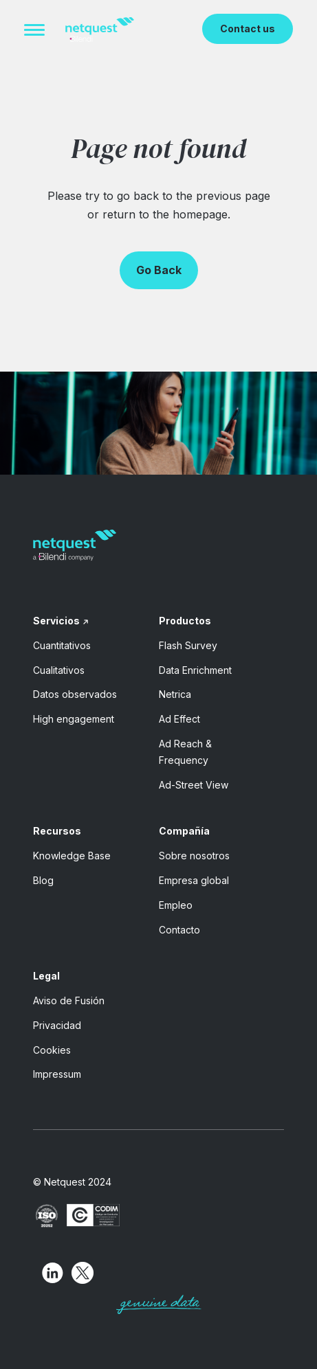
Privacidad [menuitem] (57, 1025)
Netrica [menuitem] (175, 694)
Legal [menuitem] (46, 976)
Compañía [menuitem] (184, 831)
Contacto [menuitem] (179, 930)
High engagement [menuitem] (73, 719)
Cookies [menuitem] (52, 1050)
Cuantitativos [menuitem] (62, 645)
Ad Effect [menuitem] (179, 719)
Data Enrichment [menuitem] (195, 670)
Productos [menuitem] (185, 620)
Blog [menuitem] (43, 880)
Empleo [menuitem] (176, 905)
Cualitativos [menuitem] (59, 670)
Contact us (247, 28)
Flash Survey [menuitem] (188, 645)
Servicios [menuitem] (56, 620)
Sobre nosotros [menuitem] (194, 855)
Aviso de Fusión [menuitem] (69, 1000)
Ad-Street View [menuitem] (193, 785)
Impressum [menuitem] (57, 1074)
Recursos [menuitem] (57, 831)
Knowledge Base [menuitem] (72, 855)
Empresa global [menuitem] (194, 880)
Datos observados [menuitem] (75, 694)
